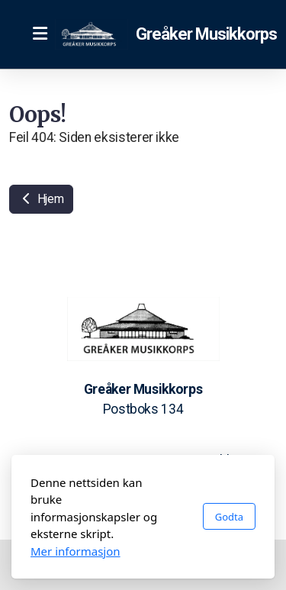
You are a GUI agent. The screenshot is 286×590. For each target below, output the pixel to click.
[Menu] (39, 34)
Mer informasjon (76, 551)
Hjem (41, 199)
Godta (229, 517)
